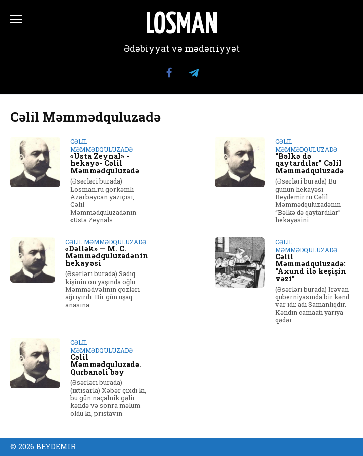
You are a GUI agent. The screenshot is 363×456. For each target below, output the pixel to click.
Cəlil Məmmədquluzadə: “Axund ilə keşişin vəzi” (310, 267)
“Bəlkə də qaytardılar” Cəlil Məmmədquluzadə (309, 163)
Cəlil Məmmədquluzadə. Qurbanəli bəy (105, 364)
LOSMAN (182, 25)
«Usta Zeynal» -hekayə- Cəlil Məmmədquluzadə (104, 163)
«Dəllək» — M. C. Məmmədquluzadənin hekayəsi (106, 256)
